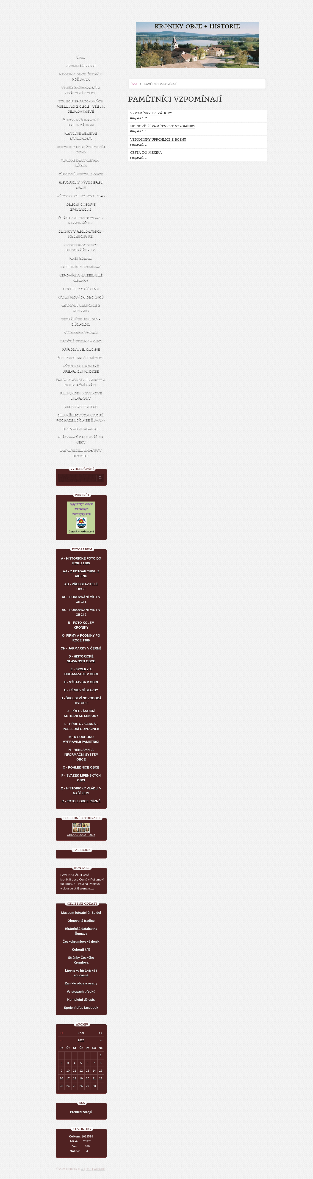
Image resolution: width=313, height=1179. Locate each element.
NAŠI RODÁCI (80, 258)
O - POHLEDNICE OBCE (81, 767)
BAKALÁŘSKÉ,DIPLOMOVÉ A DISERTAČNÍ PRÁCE (80, 382)
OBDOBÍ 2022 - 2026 (81, 834)
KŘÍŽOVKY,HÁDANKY (81, 428)
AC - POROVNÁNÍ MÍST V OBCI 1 (81, 599)
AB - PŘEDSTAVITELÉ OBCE (81, 586)
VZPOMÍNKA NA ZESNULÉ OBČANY (80, 277)
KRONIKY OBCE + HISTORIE (197, 26)
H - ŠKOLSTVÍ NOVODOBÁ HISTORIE (81, 700)
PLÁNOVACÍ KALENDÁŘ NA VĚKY (81, 439)
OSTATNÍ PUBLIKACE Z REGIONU (80, 307)
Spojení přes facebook (81, 1007)
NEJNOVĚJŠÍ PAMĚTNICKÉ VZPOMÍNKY (162, 126)
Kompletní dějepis (81, 999)
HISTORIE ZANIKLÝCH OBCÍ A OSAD (81, 149)
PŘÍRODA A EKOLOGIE (81, 349)
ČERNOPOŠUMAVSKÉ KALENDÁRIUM (81, 122)
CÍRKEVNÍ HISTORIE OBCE (81, 174)
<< (61, 1033)
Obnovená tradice (80, 921)
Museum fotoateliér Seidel (81, 912)
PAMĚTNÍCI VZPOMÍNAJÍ (81, 266)
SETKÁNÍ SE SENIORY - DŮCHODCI (80, 321)
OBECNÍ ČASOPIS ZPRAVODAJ (81, 206)
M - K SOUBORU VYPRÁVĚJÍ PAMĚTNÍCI (81, 739)
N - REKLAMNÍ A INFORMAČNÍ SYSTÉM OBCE (81, 754)
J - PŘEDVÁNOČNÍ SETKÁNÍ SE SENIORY (81, 713)
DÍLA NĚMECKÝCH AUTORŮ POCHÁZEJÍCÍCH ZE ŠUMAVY (80, 417)
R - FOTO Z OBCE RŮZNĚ (80, 801)
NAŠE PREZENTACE (80, 406)
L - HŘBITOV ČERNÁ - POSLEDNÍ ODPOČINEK (81, 726)
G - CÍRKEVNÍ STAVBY (81, 690)
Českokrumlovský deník (81, 941)
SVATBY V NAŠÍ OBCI (80, 288)
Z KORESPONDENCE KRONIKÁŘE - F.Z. (81, 247)
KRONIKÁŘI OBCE (81, 65)
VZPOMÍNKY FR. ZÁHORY (151, 113)
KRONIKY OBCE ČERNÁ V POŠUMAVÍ (80, 76)
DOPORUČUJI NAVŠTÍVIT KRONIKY (81, 452)
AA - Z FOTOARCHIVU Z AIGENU (81, 573)
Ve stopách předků (81, 991)
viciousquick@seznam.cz (77, 888)
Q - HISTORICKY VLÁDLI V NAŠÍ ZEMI (81, 790)
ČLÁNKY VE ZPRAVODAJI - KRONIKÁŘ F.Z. (80, 220)
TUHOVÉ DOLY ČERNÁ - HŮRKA (81, 162)
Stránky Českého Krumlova (81, 960)
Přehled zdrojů (81, 1112)
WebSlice (99, 1169)
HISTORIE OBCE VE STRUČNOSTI (80, 135)
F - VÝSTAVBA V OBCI (81, 682)
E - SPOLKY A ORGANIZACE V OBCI (81, 671)
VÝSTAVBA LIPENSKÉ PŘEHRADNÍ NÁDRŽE (81, 368)
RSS (88, 1169)
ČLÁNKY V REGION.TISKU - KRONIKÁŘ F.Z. (80, 233)
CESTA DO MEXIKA (146, 153)
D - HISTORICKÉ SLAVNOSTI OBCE (81, 659)
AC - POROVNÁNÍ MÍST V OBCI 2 (81, 612)
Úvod (134, 84)
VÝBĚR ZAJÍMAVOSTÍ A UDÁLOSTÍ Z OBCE (80, 90)
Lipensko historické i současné (81, 973)
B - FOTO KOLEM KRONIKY (81, 625)
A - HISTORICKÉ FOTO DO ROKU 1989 (81, 561)
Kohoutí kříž (81, 949)
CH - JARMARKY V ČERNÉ (81, 648)
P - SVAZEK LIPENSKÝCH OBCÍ (81, 778)
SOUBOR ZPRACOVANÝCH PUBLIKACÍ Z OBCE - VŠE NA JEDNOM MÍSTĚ (81, 106)
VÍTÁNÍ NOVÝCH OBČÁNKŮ (80, 297)
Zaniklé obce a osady (81, 983)
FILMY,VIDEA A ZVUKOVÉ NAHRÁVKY (81, 395)
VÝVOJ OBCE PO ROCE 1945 (81, 196)
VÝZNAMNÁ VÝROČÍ (81, 332)
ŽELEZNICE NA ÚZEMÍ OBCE (81, 358)
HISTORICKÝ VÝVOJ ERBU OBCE (81, 184)
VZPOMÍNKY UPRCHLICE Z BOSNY (158, 140)
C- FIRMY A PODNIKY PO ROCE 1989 (81, 638)
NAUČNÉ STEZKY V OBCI (81, 341)
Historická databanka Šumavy (81, 931)
